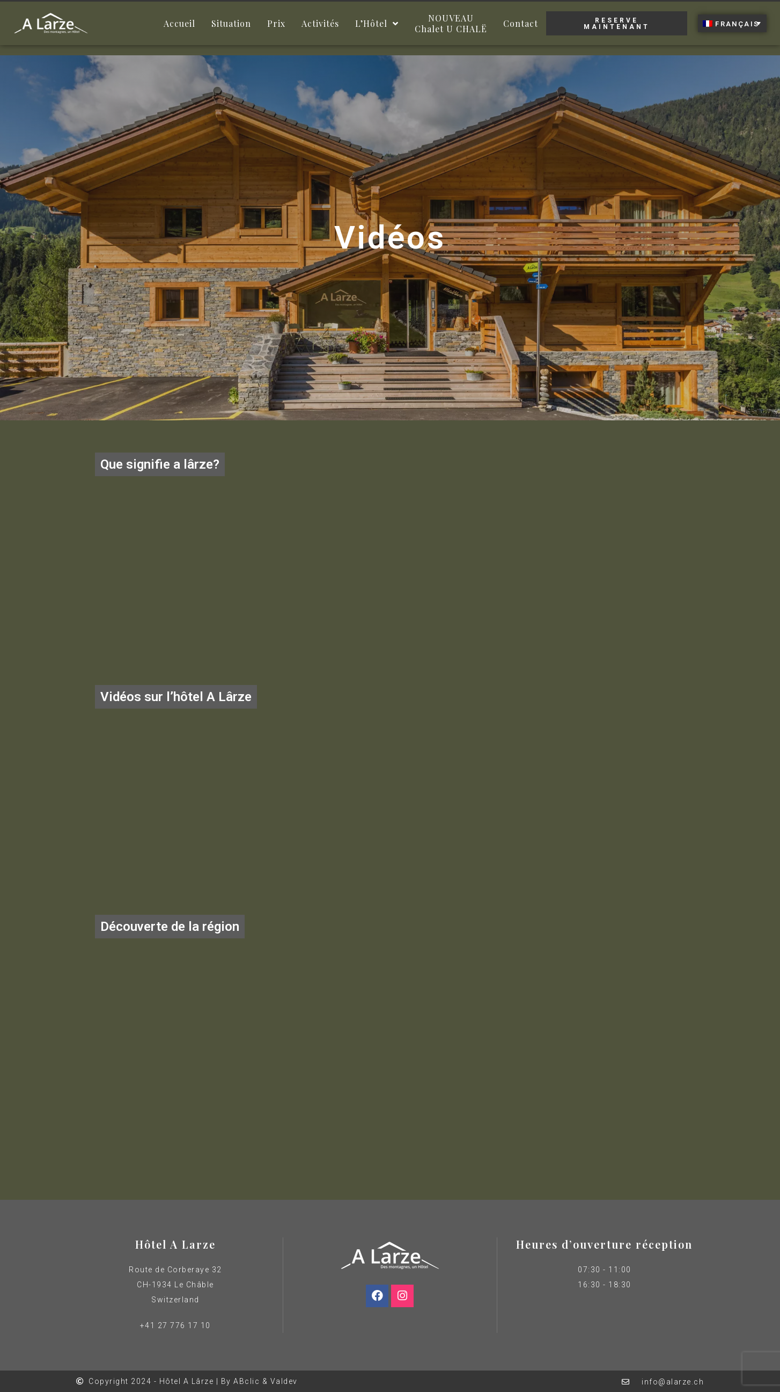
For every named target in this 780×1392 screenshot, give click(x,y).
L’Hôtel (377, 23)
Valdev (284, 1381)
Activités (320, 23)
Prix (276, 23)
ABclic (246, 1381)
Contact (520, 23)
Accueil (179, 23)
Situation (231, 23)
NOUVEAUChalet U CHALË (451, 23)
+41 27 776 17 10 (175, 1325)
